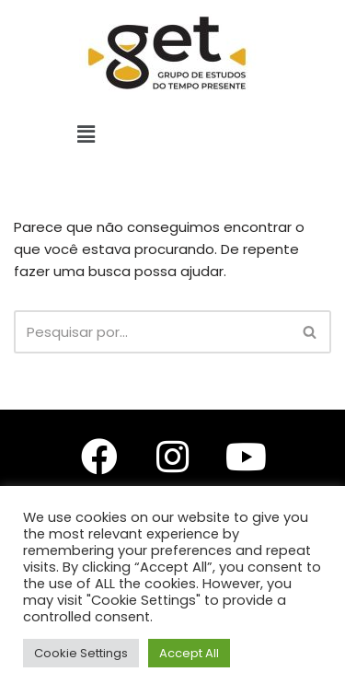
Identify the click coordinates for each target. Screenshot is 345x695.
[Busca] (152, 331)
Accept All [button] (189, 653)
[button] (86, 134)
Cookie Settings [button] (81, 653)
